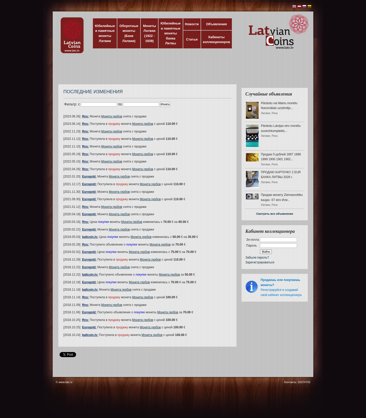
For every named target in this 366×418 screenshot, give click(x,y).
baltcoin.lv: (90, 237)
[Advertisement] (181, 71)
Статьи (192, 39)
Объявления (216, 24)
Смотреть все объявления (274, 213)
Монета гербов (111, 116)
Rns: (85, 116)
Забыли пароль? (257, 257)
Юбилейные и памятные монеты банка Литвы (171, 33)
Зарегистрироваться (259, 262)
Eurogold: (89, 176)
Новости (192, 24)
